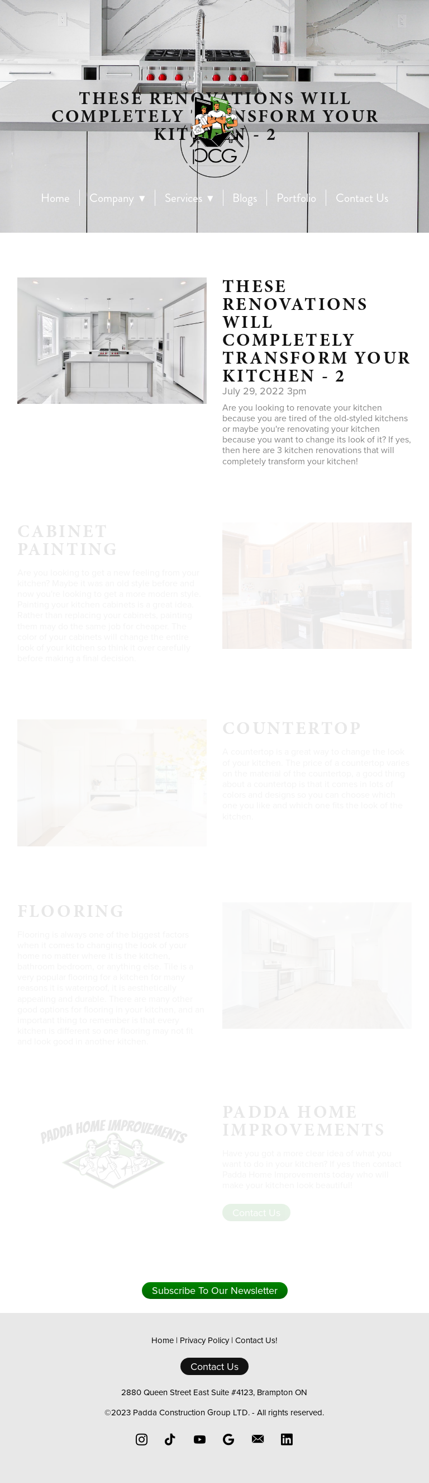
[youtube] (200, 1439)
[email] (258, 1439)
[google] (229, 1439)
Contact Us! (256, 1340)
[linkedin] (287, 1439)
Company (117, 198)
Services (189, 198)
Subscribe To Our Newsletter (215, 1290)
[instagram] (142, 1439)
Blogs (244, 198)
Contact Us (362, 198)
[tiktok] (171, 1439)
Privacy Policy (204, 1340)
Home (55, 198)
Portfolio (296, 198)
